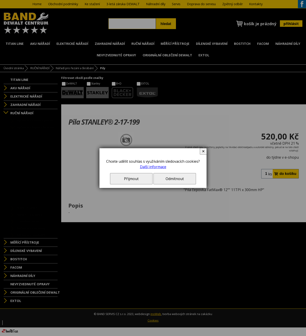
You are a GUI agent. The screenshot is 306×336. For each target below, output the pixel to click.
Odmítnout (175, 178)
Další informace (153, 166)
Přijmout (131, 178)
